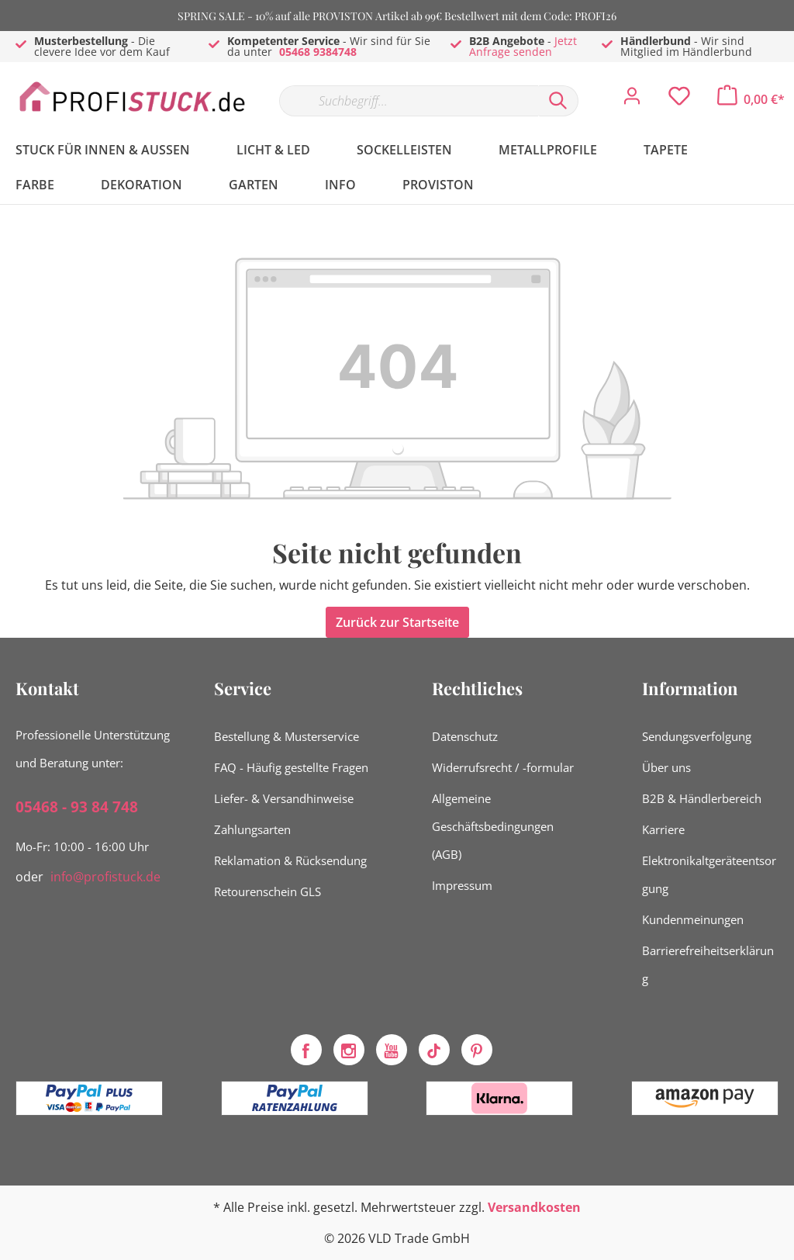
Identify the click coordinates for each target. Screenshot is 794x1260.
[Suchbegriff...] (408, 100)
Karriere (663, 829)
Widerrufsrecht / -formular (503, 767)
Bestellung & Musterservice (286, 736)
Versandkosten (534, 1207)
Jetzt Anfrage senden (523, 46)
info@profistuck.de (105, 876)
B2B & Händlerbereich (701, 798)
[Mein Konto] (632, 100)
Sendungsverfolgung (696, 736)
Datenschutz (465, 736)
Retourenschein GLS (267, 891)
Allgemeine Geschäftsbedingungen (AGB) (493, 826)
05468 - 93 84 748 (77, 807)
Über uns (666, 767)
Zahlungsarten (252, 829)
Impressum (462, 885)
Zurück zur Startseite (397, 622)
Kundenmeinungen (693, 919)
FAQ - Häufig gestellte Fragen (291, 767)
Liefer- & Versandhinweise (284, 798)
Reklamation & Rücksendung (290, 860)
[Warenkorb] (751, 99)
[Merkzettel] (679, 100)
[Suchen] (558, 100)
